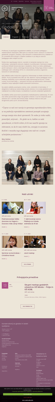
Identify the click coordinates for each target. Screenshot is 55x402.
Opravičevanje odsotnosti (43, 386)
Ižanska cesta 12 (6, 329)
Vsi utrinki (27, 264)
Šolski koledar (39, 373)
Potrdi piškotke (28, 394)
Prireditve (4, 356)
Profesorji (25, 37)
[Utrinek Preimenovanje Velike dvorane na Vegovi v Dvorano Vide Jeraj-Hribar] (12, 213)
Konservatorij (5, 340)
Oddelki (38, 364)
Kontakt (43, 37)
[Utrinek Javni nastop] (35, 246)
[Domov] (4, 9)
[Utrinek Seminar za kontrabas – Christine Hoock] (12, 246)
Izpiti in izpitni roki (41, 378)
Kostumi (17, 366)
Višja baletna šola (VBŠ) (21, 360)
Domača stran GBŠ (41, 359)
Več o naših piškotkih (27, 400)
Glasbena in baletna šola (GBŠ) (23, 355)
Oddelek (6, 37)
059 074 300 (6, 335)
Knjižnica (4, 346)
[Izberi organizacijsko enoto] (17, 9)
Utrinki (3, 358)
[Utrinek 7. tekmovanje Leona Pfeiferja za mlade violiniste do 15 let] (35, 213)
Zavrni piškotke (28, 397)
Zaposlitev (4, 371)
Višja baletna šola (6, 345)
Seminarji (38, 372)
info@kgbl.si (6, 334)
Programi (15, 37)
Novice (3, 355)
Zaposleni (4, 367)
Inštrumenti (18, 364)
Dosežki (34, 37)
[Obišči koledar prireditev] (49, 5)
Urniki (37, 375)
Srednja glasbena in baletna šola (10, 343)
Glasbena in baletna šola (8, 342)
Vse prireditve (27, 306)
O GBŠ (38, 360)
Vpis (37, 367)
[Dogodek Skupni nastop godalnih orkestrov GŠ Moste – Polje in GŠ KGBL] (27, 292)
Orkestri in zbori (40, 365)
